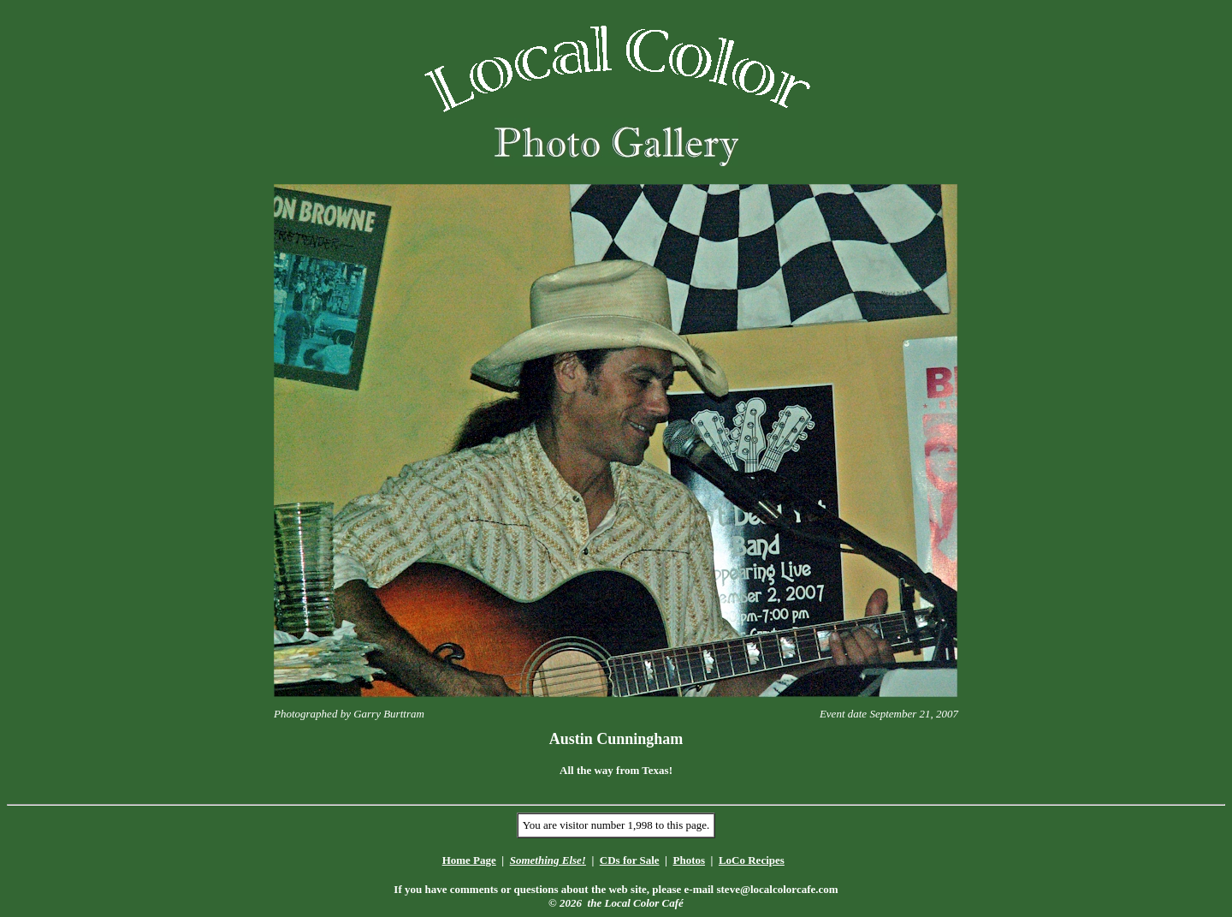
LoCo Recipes (752, 860)
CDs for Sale (630, 860)
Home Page (469, 860)
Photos (688, 860)
